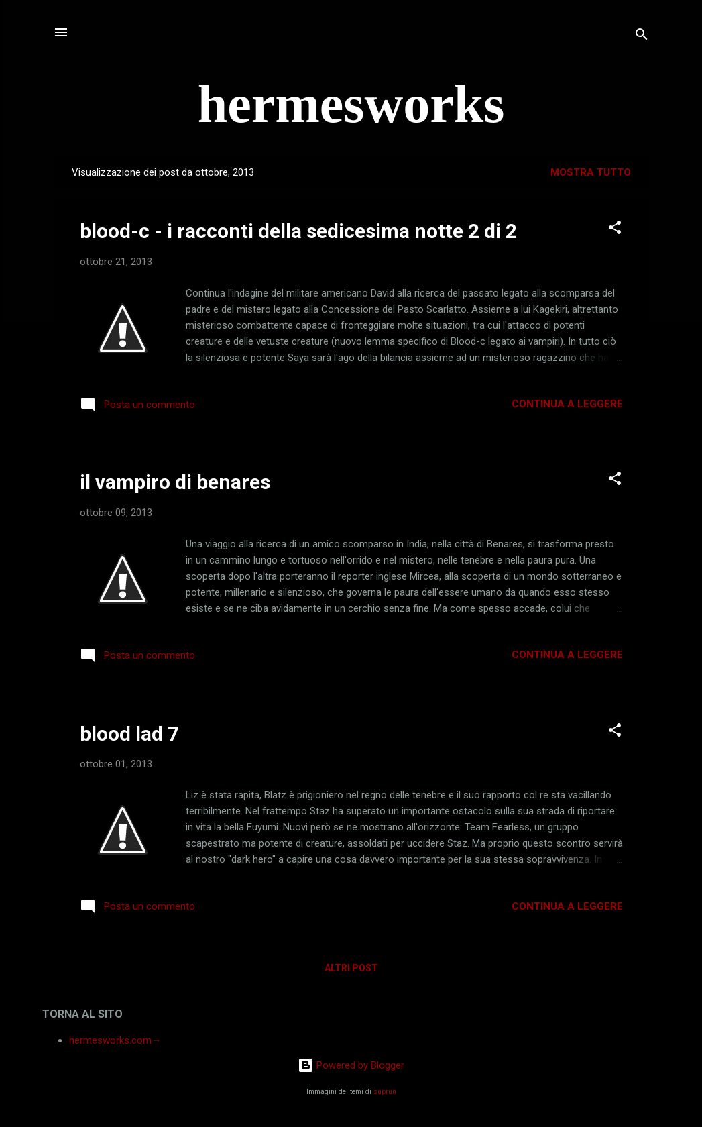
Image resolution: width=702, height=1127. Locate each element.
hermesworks (351, 103)
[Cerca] (642, 36)
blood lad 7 (129, 733)
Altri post (351, 968)
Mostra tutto (590, 172)
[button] (615, 229)
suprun (384, 1091)
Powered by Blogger (351, 1065)
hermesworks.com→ (115, 1040)
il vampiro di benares (175, 482)
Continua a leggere (567, 404)
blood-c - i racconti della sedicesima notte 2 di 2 (298, 231)
